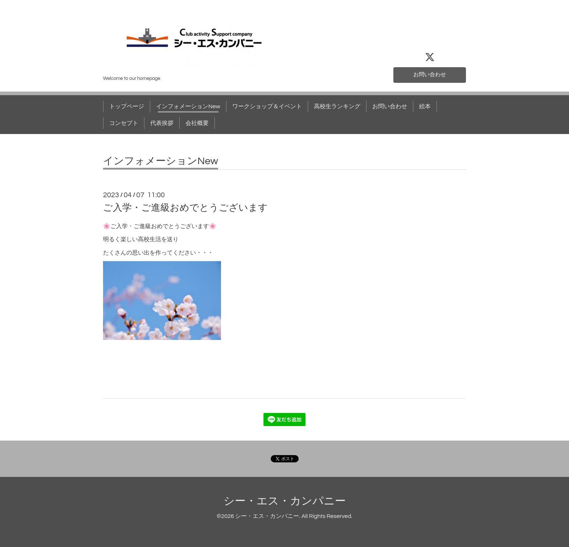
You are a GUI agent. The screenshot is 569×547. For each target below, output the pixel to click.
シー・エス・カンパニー (285, 501)
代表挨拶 (161, 123)
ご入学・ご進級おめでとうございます (185, 207)
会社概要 (197, 123)
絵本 (425, 106)
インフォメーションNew (188, 106)
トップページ (126, 106)
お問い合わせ (429, 74)
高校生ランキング (337, 106)
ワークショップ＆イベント (267, 106)
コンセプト (123, 123)
